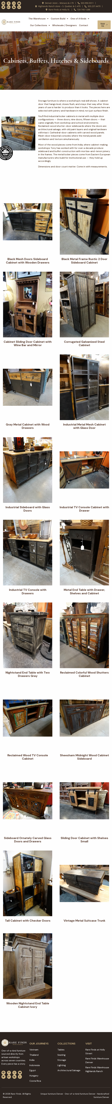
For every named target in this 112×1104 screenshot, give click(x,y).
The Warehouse (38, 18)
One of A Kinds (79, 18)
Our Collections (40, 25)
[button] (104, 17)
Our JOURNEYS (39, 1043)
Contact (83, 25)
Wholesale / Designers (64, 25)
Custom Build (59, 18)
